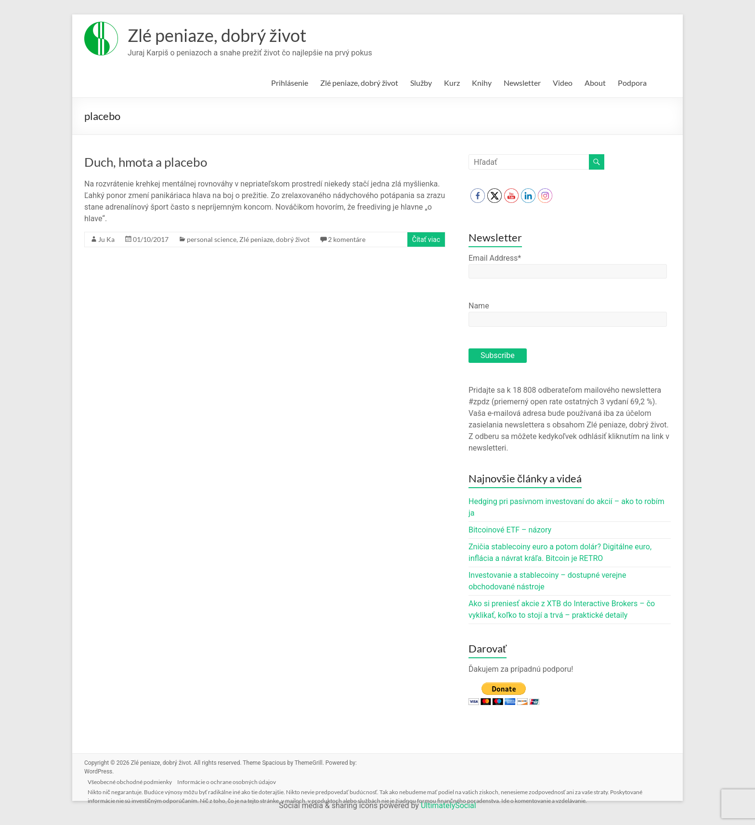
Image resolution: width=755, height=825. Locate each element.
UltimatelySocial (448, 805)
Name (479, 305)
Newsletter (522, 82)
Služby (421, 82)
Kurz (452, 82)
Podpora (632, 82)
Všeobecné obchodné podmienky (134, 780)
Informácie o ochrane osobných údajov (233, 780)
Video (563, 82)
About (595, 82)
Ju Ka (106, 239)
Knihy (482, 82)
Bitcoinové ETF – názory (510, 529)
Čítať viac (426, 239)
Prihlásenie (289, 82)
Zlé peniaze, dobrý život (217, 35)
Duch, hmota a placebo (145, 162)
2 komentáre (346, 239)
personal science (211, 239)
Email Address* (495, 258)
